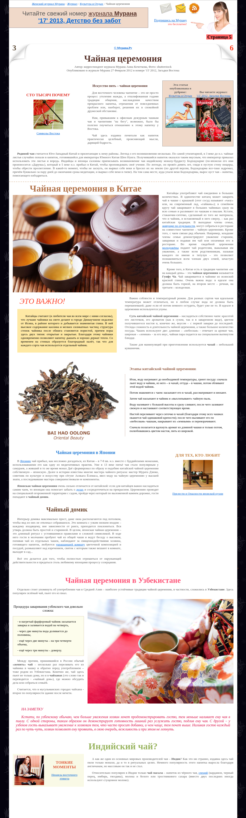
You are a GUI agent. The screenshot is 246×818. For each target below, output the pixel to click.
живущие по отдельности (178, 226)
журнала (112, 13)
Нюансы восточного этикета (64, 776)
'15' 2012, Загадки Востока (213, 95)
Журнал (72, 3)
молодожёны (170, 247)
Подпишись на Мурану (170, 20)
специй (203, 772)
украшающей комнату (70, 544)
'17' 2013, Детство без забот (79, 20)
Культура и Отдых (91, 3)
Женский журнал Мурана (48, 3)
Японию (25, 461)
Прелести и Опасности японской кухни (197, 493)
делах (79, 489)
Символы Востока (48, 133)
